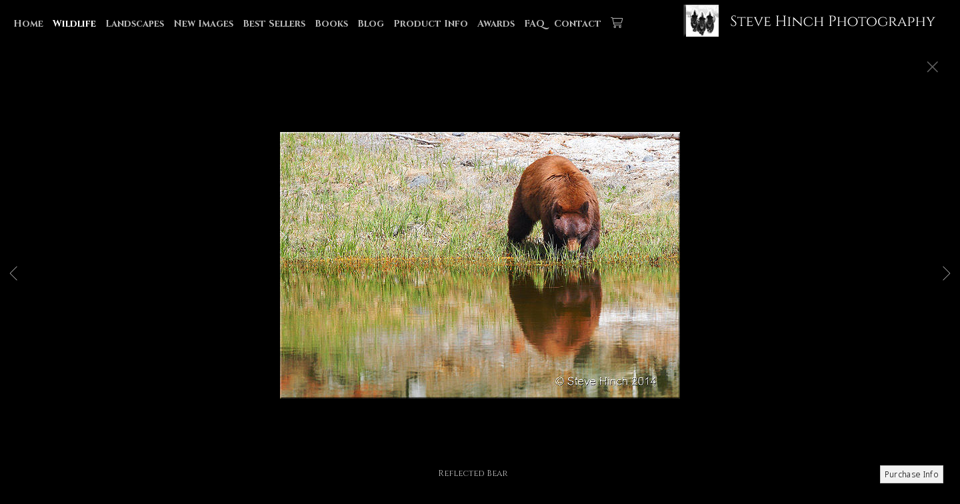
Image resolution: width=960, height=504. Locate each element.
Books (331, 23)
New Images (203, 23)
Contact (577, 23)
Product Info (430, 23)
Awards (496, 23)
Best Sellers (274, 23)
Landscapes (134, 23)
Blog (370, 23)
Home (28, 23)
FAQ (534, 23)
